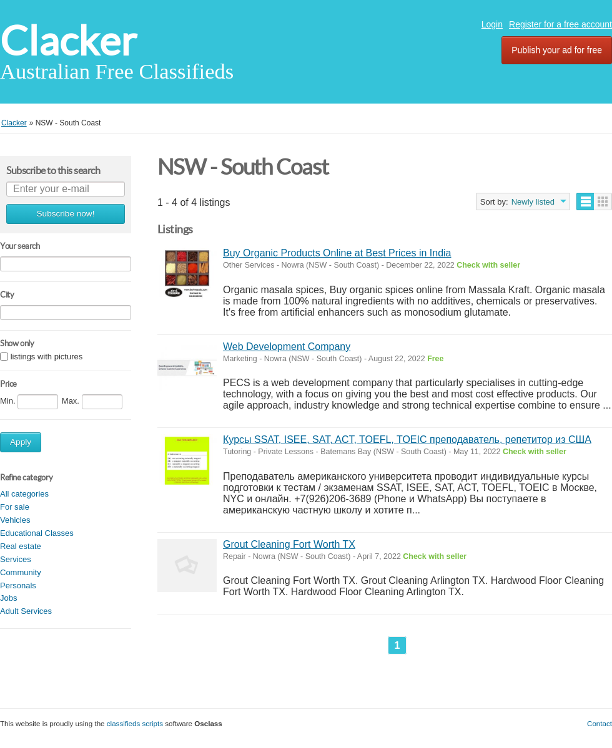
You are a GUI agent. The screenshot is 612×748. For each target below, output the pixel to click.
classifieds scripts (135, 723)
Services (15, 559)
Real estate (20, 546)
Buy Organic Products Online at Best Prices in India (337, 253)
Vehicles (15, 520)
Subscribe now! (66, 213)
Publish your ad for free (556, 50)
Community (20, 572)
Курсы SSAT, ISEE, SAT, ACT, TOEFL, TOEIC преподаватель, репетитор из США (407, 439)
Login (492, 24)
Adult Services (26, 611)
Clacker (68, 41)
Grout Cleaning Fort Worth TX (289, 544)
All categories (24, 493)
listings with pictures (47, 356)
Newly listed (533, 201)
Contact (599, 723)
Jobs (8, 598)
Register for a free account (560, 24)
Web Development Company (286, 346)
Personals (18, 585)
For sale (14, 507)
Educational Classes (37, 533)
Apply (20, 442)
